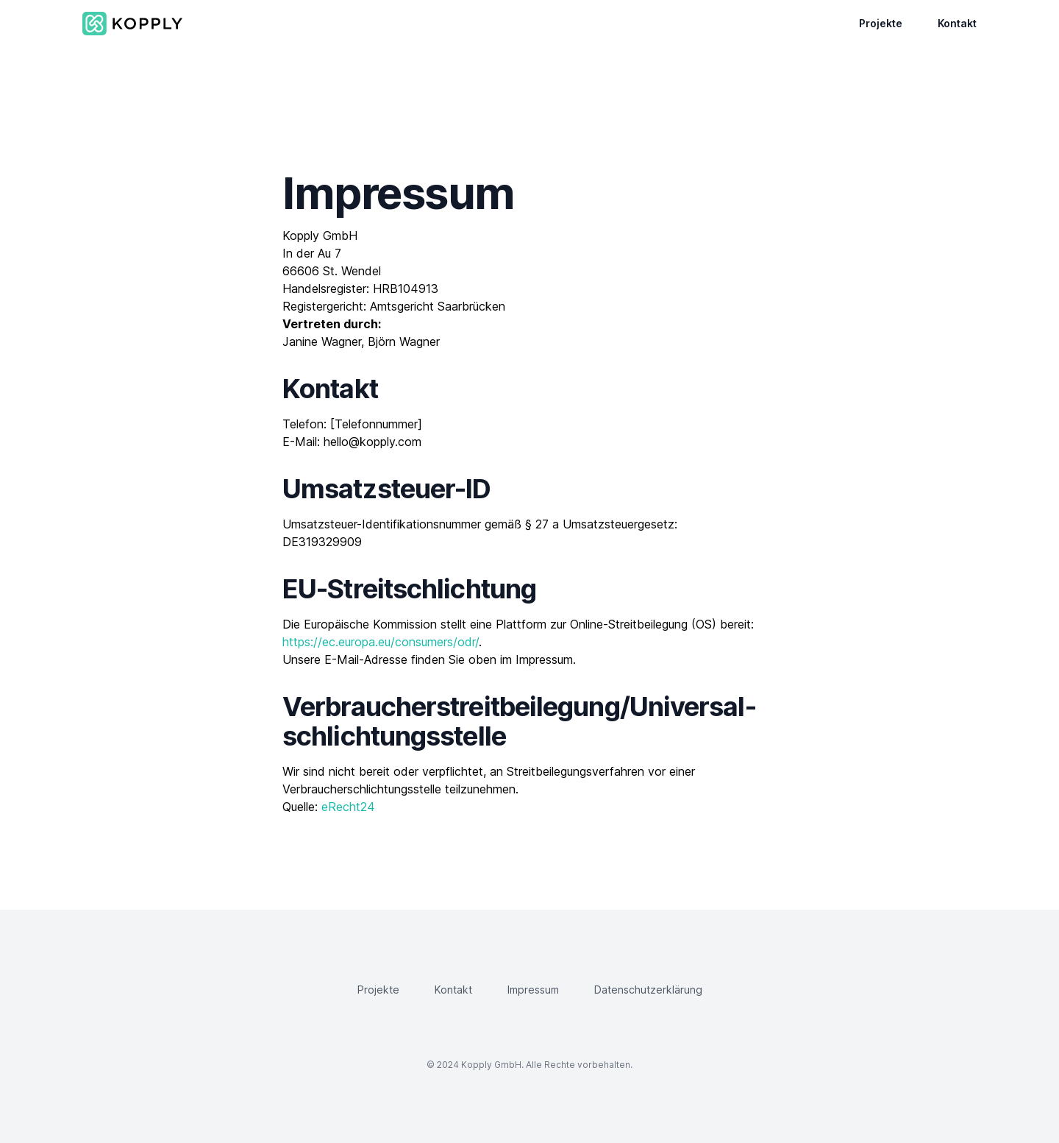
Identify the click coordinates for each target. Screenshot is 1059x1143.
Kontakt (957, 23)
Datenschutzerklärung (648, 989)
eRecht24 (348, 806)
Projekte (880, 23)
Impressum (533, 989)
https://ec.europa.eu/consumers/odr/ (380, 641)
